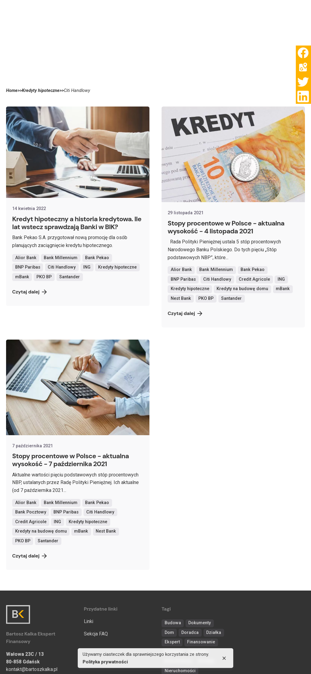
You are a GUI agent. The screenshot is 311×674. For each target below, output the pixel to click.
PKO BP (44, 276)
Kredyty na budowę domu (242, 288)
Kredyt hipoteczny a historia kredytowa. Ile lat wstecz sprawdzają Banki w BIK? (76, 223)
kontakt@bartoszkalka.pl (31, 669)
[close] (224, 658)
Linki (88, 621)
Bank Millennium (60, 257)
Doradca (190, 632)
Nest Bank (181, 298)
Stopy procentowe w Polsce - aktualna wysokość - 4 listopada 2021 (226, 227)
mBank (22, 276)
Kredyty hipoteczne (117, 267)
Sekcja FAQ (96, 634)
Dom (169, 632)
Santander (69, 276)
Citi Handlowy (62, 267)
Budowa (173, 622)
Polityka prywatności (105, 662)
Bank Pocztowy (30, 512)
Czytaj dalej (29, 292)
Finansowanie (201, 642)
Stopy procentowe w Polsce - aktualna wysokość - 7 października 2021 (70, 460)
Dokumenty (199, 622)
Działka (213, 632)
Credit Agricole (254, 279)
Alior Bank (25, 257)
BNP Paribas (27, 267)
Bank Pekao (97, 257)
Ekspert (172, 642)
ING (87, 267)
